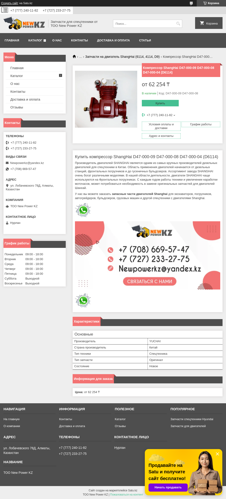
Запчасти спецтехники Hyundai (191, 419)
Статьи (145, 40)
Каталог (35, 40)
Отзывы (16, 107)
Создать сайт (9, 3)
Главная (12, 40)
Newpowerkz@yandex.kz (27, 163)
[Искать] (178, 24)
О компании (11, 426)
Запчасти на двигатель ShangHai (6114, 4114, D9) (122, 57)
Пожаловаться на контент (126, 494)
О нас (57, 40)
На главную (11, 419)
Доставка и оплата (113, 40)
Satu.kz (132, 490)
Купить (160, 103)
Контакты (79, 40)
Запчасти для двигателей (188, 426)
